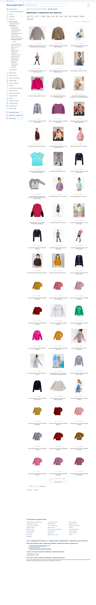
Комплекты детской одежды (17, 37)
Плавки (70, 534)
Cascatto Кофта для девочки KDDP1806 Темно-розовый (58, 298)
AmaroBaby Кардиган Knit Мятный (78, 196)
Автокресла (10, 17)
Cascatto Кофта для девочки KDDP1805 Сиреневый (58, 474)
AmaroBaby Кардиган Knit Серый (57, 222)
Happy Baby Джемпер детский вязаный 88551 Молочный (58, 71)
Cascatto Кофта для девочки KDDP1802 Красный (58, 449)
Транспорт (10, 19)
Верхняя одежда (15, 31)
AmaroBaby (29, 489)
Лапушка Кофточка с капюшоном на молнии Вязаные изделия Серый (58, 374)
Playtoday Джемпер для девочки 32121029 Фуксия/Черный (37, 223)
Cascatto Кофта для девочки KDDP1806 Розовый (79, 298)
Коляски (9, 14)
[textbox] (46, 5)
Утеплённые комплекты (16, 30)
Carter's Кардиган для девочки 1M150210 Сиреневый (58, 121)
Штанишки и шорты (15, 36)
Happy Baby (35, 489)
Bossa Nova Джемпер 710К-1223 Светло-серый (37, 374)
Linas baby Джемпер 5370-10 (34, 547)
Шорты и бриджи (15, 59)
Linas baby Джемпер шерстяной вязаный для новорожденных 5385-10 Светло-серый (37, 197)
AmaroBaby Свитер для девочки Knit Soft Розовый (79, 248)
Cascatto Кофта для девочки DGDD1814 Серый (37, 449)
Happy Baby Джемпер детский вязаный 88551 (37, 546)
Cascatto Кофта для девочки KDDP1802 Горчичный (79, 449)
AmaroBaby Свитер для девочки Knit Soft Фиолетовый (37, 71)
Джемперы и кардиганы (16, 39)
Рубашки (13, 48)
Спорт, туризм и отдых (13, 78)
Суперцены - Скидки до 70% (14, 115)
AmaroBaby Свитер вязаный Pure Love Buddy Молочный (58, 147)
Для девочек (13, 25)
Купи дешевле (11, 118)
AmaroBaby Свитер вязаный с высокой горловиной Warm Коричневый (37, 46)
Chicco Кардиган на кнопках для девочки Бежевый (58, 399)
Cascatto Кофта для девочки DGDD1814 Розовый (79, 424)
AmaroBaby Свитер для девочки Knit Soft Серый (58, 248)
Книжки (9, 98)
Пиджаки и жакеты (31, 527)
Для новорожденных (15, 23)
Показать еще (58, 481)
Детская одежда (11, 22)
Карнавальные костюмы (53, 534)
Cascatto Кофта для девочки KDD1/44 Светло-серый (79, 374)
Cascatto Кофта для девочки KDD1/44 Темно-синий (37, 399)
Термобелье (14, 62)
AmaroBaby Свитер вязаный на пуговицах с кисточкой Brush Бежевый (79, 96)
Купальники (14, 67)
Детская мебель (11, 9)
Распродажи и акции (12, 112)
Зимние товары (11, 80)
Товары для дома (11, 106)
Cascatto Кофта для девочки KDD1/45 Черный (37, 248)
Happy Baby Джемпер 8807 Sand (57, 171)
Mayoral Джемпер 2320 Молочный (78, 70)
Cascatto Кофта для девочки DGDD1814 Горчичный (37, 424)
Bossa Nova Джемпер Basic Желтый (57, 272)
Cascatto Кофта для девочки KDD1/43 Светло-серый (37, 121)
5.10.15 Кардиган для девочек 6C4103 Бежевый (58, 323)
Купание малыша (11, 91)
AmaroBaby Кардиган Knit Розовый (78, 146)
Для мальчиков (13, 69)
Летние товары (11, 108)
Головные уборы (15, 64)
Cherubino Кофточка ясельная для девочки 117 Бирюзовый (37, 172)
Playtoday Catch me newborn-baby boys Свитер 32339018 (40, 548)
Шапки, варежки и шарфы (17, 33)
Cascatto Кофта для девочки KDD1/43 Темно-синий (79, 273)
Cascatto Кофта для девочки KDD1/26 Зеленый (79, 323)
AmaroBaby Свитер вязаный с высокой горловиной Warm (40, 545)
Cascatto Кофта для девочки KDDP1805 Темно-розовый (79, 474)
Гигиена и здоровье (12, 83)
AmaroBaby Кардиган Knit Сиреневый (58, 196)
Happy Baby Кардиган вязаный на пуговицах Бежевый (58, 96)
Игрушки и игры (11, 75)
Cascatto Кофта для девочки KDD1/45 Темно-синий (79, 172)
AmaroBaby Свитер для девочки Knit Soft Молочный (79, 46)
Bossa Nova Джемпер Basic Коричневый (37, 272)
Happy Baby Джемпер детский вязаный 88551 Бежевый (58, 46)
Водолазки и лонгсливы (16, 45)
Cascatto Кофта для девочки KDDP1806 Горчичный (37, 298)
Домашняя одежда (15, 56)
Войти (88, 5)
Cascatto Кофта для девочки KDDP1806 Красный (37, 323)
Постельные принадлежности (14, 11)
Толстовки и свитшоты (16, 44)
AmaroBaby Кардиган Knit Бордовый (36, 146)
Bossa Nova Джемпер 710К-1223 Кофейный (79, 349)
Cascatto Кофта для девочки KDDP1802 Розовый (37, 474)
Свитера (14, 41)
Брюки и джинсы (15, 47)
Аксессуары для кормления (14, 88)
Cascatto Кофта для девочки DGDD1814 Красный (58, 424)
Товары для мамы (11, 96)
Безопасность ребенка (13, 93)
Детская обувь (11, 73)
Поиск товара (28, 5)
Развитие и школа (12, 103)
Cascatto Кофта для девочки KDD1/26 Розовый (37, 349)
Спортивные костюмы (16, 54)
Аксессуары (14, 65)
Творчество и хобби (12, 101)
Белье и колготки (15, 57)
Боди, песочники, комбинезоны (14, 52)
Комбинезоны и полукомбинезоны (15, 28)
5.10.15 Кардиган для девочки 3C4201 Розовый (79, 399)
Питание (9, 85)
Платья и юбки (14, 60)
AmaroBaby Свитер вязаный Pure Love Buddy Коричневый (79, 121)
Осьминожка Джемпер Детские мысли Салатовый (79, 223)
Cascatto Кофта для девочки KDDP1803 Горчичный (58, 349)
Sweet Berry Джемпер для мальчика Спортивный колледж (40, 549)
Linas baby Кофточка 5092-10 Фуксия (36, 95)
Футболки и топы (15, 50)
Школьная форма (15, 34)
